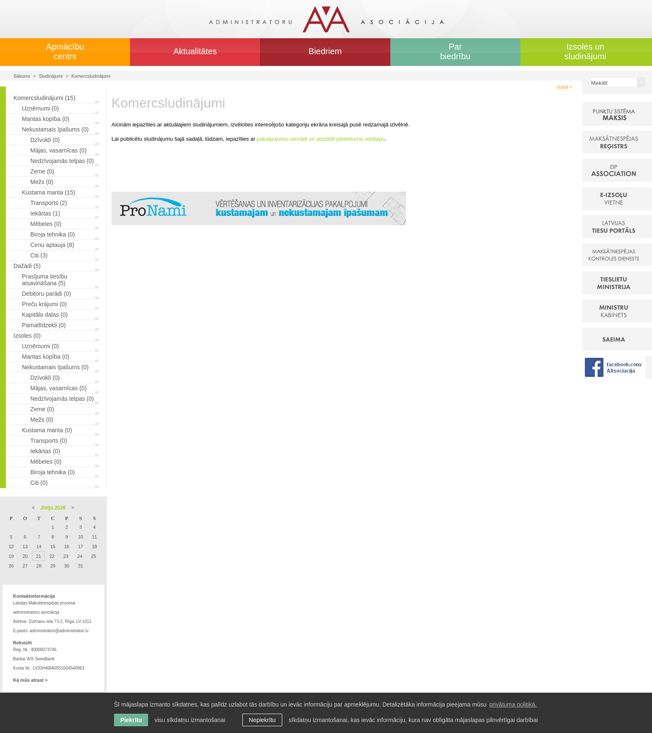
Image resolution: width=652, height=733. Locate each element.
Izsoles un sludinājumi (585, 51)
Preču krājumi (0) (44, 304)
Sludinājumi (51, 76)
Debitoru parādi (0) (46, 293)
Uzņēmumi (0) (40, 108)
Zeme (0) (42, 171)
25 (93, 556)
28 (38, 565)
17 (80, 546)
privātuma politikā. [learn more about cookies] (513, 704)
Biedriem (325, 51)
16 (66, 546)
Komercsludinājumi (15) (44, 98)
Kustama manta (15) (48, 192)
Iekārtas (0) (45, 451)
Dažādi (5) (27, 266)
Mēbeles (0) (45, 224)
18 (94, 546)
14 (38, 546)
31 (80, 565)
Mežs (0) (41, 182)
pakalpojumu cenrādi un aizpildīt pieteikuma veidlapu (321, 139)
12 (10, 546)
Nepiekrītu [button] (262, 720)
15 (52, 546)
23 (65, 556)
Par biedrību (455, 51)
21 (38, 556)
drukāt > (564, 87)
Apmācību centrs (65, 51)
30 (66, 565)
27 (24, 565)
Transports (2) (48, 203)
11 (94, 536)
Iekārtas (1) (45, 213)
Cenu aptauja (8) (52, 245)
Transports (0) (48, 440)
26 (10, 565)
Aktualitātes (195, 51)
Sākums (21, 76)
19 (10, 556)
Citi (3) (39, 255)
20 (24, 556)
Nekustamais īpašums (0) (55, 129)
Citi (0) (39, 482)
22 (51, 556)
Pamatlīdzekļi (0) (44, 325)
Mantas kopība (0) (45, 119)
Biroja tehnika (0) (52, 234)
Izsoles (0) (27, 335)
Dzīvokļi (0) (45, 140)
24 (79, 556)
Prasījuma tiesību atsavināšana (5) (44, 279)
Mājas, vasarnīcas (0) (58, 150)
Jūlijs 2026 (53, 508)
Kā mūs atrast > (30, 680)
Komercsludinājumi (91, 76)
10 (80, 536)
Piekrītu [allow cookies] (131, 720)
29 (52, 565)
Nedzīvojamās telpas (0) (62, 161)
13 (24, 546)
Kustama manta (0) (47, 430)
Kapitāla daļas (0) (45, 314)
